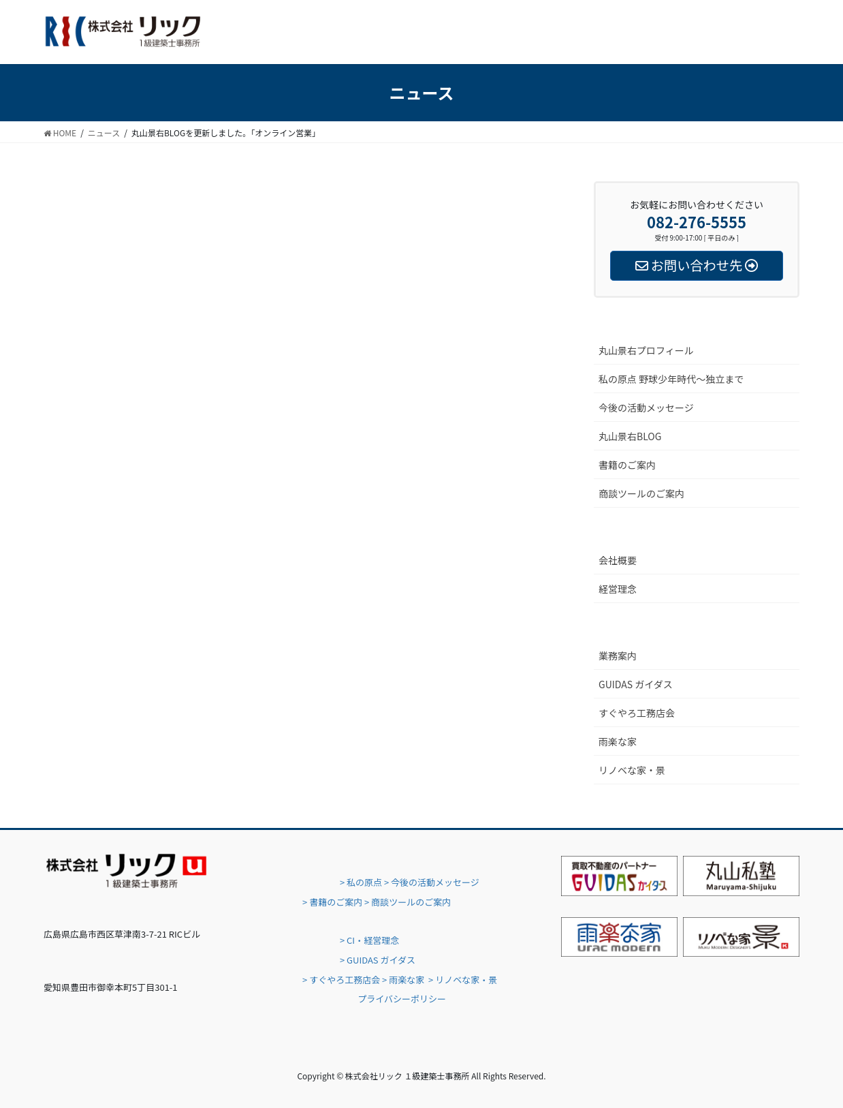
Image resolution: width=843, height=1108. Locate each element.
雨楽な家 (618, 741)
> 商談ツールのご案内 (407, 901)
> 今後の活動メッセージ (431, 882)
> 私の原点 (360, 882)
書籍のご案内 (627, 465)
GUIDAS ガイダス (636, 684)
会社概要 (618, 560)
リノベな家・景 (632, 770)
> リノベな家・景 (462, 979)
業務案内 (618, 655)
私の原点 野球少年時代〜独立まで (671, 379)
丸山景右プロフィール (646, 350)
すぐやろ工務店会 (637, 713)
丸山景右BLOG (630, 436)
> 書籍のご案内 (332, 901)
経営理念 (618, 589)
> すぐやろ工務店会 (341, 979)
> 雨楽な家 (403, 979)
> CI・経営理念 (369, 940)
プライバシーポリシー (401, 998)
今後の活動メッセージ (646, 407)
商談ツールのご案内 (641, 493)
